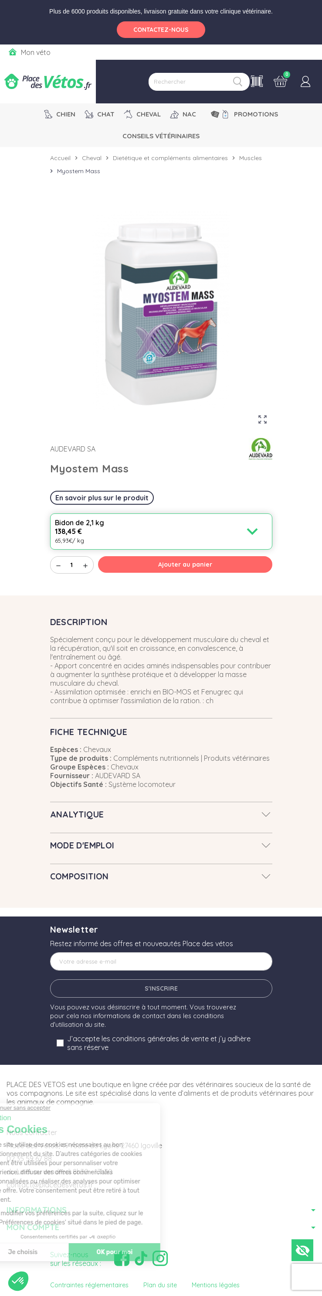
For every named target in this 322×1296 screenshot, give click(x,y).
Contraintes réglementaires (89, 1285)
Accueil (60, 158)
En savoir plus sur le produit (102, 497)
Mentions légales (216, 1285)
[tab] (161, 814)
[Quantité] (72, 565)
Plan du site (160, 1285)
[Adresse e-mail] (161, 961)
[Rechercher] (199, 81)
